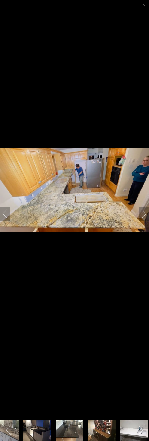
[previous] (8, 213)
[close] (145, 5)
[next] (141, 213)
